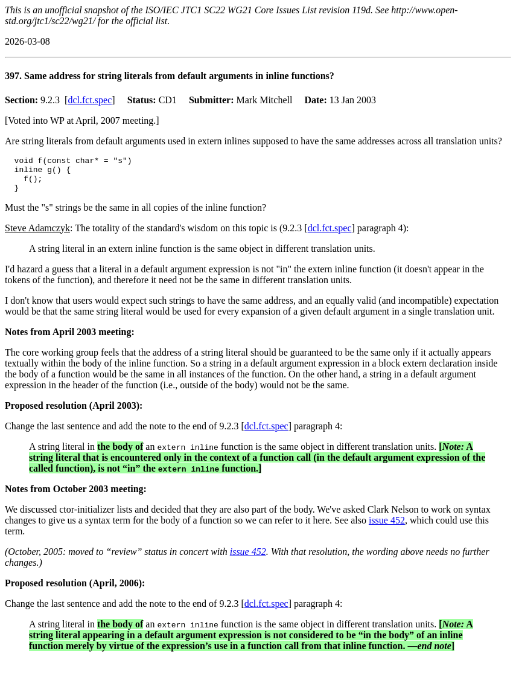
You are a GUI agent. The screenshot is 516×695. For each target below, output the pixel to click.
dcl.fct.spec (90, 100)
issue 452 (387, 527)
